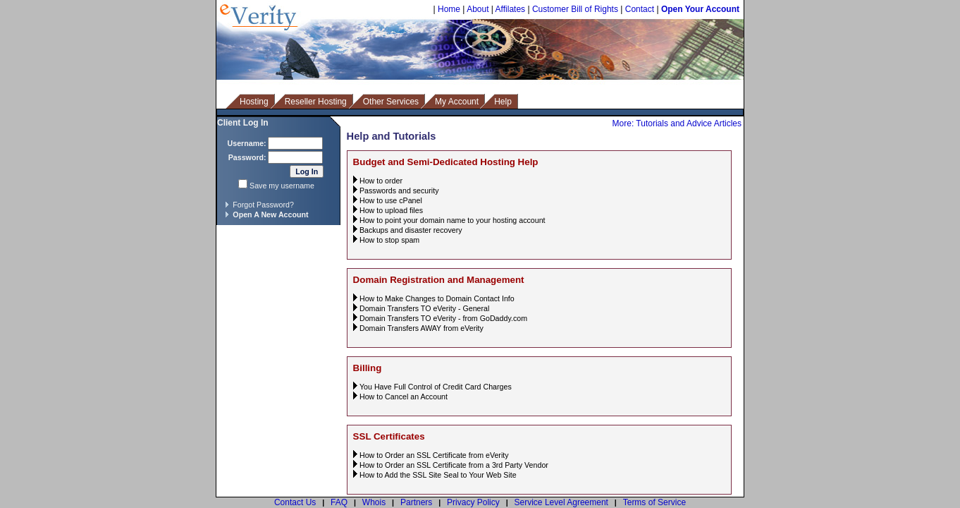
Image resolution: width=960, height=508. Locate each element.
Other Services (391, 102)
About (477, 9)
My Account (457, 102)
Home (449, 9)
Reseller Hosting (316, 102)
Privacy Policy (473, 502)
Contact (639, 9)
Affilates (510, 9)
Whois (374, 502)
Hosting (254, 102)
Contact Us (295, 502)
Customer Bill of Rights (575, 9)
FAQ (339, 502)
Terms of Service (654, 502)
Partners (416, 502)
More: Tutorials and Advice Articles (677, 123)
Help (503, 102)
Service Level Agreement (561, 502)
